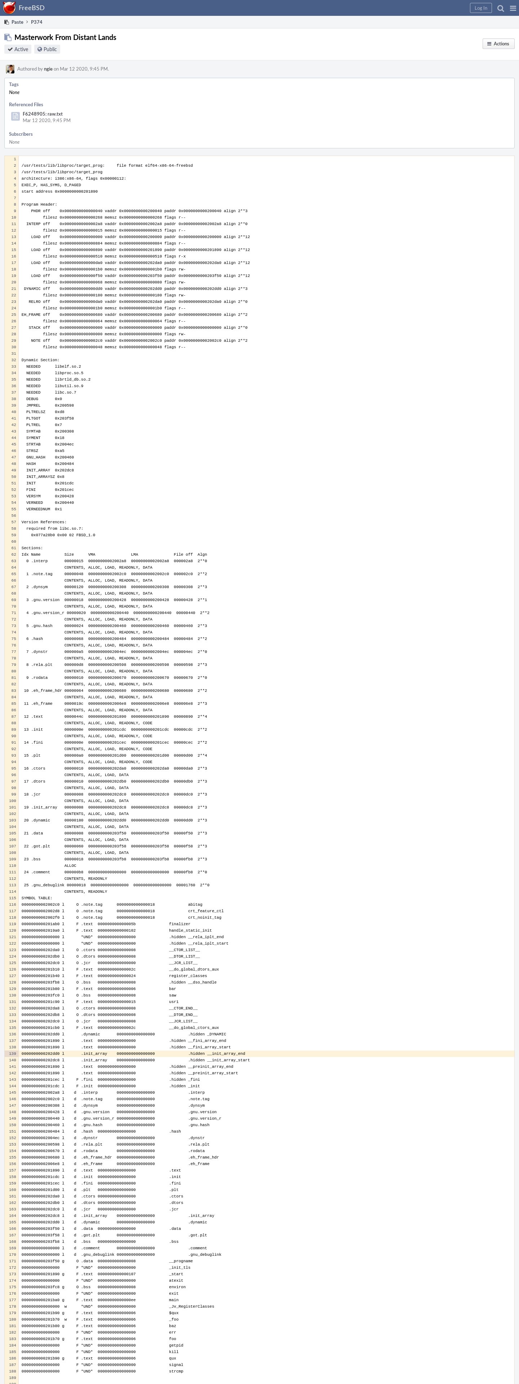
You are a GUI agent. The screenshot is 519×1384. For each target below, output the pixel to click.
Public (50, 49)
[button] (513, 8)
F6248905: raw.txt (43, 114)
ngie (48, 69)
